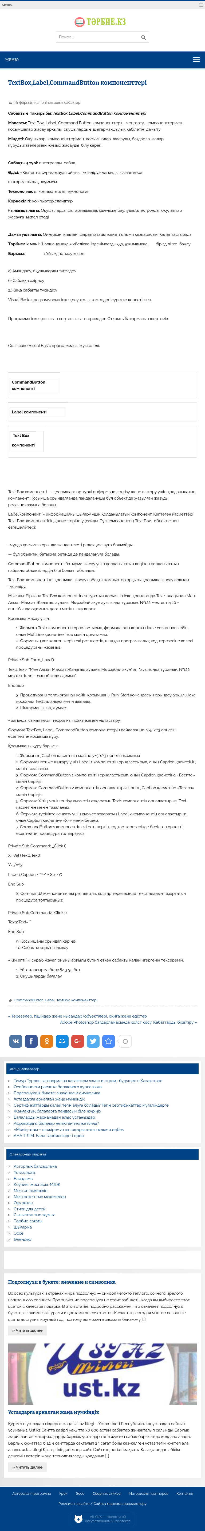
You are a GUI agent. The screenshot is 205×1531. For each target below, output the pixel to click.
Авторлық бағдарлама (35, 1166)
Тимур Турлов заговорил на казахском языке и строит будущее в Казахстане (88, 1080)
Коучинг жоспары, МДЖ (37, 1184)
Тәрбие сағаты (28, 1221)
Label (50, 1000)
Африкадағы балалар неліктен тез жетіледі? (56, 1123)
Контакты (184, 1494)
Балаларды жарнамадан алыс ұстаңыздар (54, 1117)
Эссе (18, 1233)
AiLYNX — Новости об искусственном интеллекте (108, 1519)
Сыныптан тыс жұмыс (35, 1215)
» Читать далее (27, 1330)
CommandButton (29, 1000)
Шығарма (23, 1227)
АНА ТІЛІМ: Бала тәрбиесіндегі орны (49, 1135)
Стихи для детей (30, 1209)
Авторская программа (31, 1494)
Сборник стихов (106, 1494)
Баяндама (23, 1178)
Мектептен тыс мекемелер (40, 1196)
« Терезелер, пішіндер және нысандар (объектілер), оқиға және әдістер (77, 1016)
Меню (7, 5)
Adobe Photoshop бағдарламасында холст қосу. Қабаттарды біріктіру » (128, 1022)
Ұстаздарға (24, 1172)
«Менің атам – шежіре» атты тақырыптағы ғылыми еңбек (69, 1129)
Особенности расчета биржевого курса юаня (58, 1087)
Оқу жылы (23, 1203)
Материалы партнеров (148, 1494)
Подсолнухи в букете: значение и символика (57, 1093)
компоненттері (84, 1000)
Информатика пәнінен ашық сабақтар (47, 102)
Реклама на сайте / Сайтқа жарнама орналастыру (102, 1504)
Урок (63, 1494)
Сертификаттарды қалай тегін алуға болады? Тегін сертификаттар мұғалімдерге (91, 1105)
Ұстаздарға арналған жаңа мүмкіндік (49, 1099)
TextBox (63, 1000)
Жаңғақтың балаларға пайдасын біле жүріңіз (57, 1111)
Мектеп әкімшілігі (31, 1190)
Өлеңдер (22, 1239)
